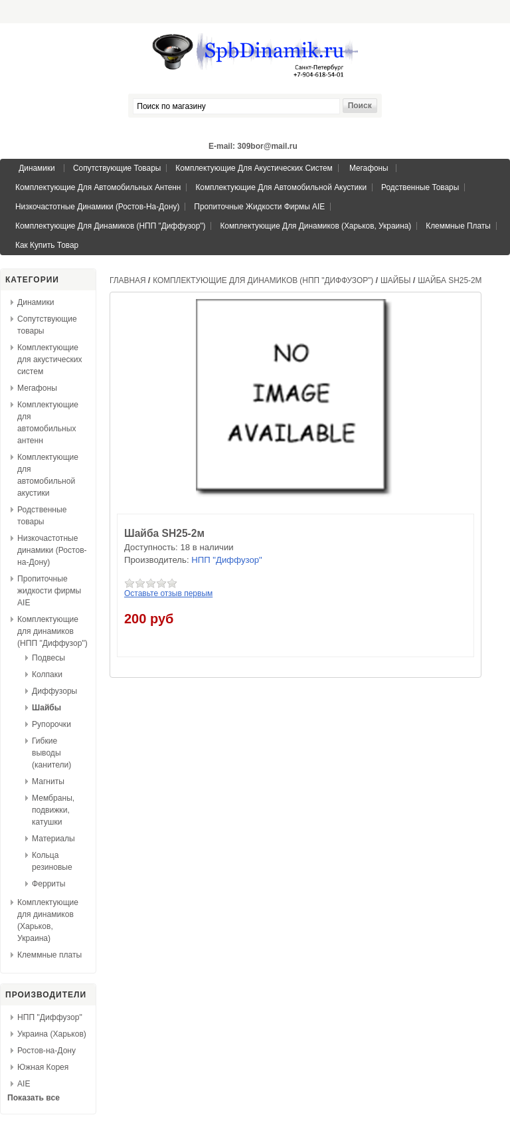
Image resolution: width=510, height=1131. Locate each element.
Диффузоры (54, 691)
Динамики (36, 168)
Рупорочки (51, 724)
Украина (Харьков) (51, 1034)
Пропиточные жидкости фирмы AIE (259, 206)
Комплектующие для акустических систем (253, 168)
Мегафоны (368, 168)
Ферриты (48, 883)
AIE (24, 1083)
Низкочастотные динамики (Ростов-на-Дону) (97, 206)
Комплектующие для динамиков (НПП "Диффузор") (110, 226)
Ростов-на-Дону (46, 1050)
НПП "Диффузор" (49, 1017)
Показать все (33, 1097)
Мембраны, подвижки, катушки (53, 810)
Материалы (53, 838)
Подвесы (48, 658)
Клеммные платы (458, 226)
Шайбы (46, 707)
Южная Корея (42, 1067)
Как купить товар (46, 245)
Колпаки (47, 674)
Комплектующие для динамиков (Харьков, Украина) (315, 226)
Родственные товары (420, 187)
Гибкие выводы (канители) (51, 753)
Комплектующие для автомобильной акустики (281, 187)
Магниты (48, 781)
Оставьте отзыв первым (168, 593)
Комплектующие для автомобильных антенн (98, 187)
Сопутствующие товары (117, 168)
